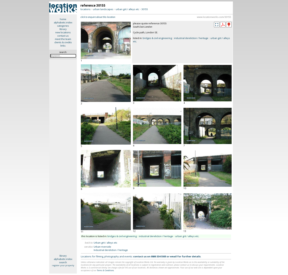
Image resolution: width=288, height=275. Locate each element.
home (63, 19)
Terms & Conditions (105, 270)
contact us (63, 35)
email (173, 256)
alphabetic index (63, 22)
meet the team (63, 39)
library (63, 29)
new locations (63, 32)
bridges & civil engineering (157, 38)
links (63, 45)
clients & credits (63, 42)
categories (63, 25)
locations (85, 9)
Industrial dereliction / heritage (111, 250)
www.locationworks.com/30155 (214, 17)
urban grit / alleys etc (127, 9)
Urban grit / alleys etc (105, 242)
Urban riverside (102, 246)
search (63, 262)
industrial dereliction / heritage (191, 38)
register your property (63, 265)
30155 (144, 9)
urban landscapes (103, 9)
